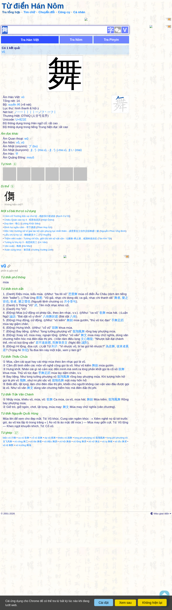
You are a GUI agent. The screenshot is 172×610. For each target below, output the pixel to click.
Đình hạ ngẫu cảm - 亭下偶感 (19, 273)
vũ (3, 98)
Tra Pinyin (111, 86)
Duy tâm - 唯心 (12, 269)
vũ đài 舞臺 (36, 533)
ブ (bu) (33, 192)
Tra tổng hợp (11, 12)
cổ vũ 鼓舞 (36, 530)
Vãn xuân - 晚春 (12, 292)
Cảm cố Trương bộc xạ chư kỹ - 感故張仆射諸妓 (29, 262)
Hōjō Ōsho (47, 266)
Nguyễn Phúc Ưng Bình (113, 277)
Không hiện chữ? (14, 250)
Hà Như (27, 292)
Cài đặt (104, 602)
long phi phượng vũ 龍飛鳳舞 (89, 530)
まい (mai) (75, 196)
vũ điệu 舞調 (50, 533)
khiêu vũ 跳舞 (65, 530)
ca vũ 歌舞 (23, 530)
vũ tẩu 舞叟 (121, 533)
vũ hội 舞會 (65, 533)
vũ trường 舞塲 (23, 537)
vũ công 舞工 (21, 533)
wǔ (28, 184)
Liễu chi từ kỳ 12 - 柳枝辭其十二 (21, 281)
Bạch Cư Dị (63, 262)
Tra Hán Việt (30, 86)
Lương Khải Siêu (31, 269)
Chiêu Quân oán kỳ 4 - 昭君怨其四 (22, 266)
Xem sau (125, 602)
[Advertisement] (86, 43)
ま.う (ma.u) (38, 196)
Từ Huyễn (45, 281)
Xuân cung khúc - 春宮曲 (17, 295)
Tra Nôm (76, 86)
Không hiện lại (152, 602)
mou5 (30, 203)
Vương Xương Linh (42, 295)
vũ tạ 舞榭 (107, 533)
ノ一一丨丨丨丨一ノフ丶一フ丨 (35, 158)
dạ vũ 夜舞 (50, 530)
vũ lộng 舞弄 (79, 533)
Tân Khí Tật (104, 284)
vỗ (17, 188)
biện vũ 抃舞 (9, 530)
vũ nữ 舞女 (94, 533)
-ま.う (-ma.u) (57, 196)
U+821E (20, 165)
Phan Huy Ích (44, 273)
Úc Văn (43, 288)
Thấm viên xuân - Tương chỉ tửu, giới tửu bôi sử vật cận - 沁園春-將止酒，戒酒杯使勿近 (50, 284)
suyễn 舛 (14, 150)
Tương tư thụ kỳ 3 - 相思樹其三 (20, 288)
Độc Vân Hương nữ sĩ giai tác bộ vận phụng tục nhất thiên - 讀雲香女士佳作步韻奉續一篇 (51, 277)
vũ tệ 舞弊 (8, 537)
